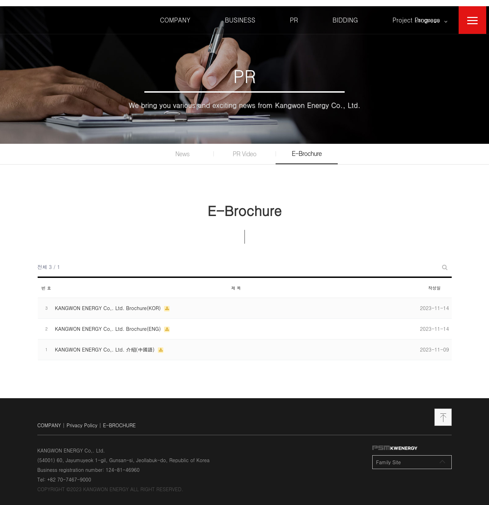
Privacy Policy (82, 418)
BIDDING (345, 13)
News (182, 147)
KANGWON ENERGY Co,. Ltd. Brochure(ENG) (108, 322)
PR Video (244, 147)
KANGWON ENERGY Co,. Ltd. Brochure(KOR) (108, 301)
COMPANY (175, 13)
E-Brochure (307, 147)
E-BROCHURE (119, 418)
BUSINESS (240, 13)
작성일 (434, 281)
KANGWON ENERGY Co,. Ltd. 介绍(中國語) (105, 343)
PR (294, 13)
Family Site (410, 455)
